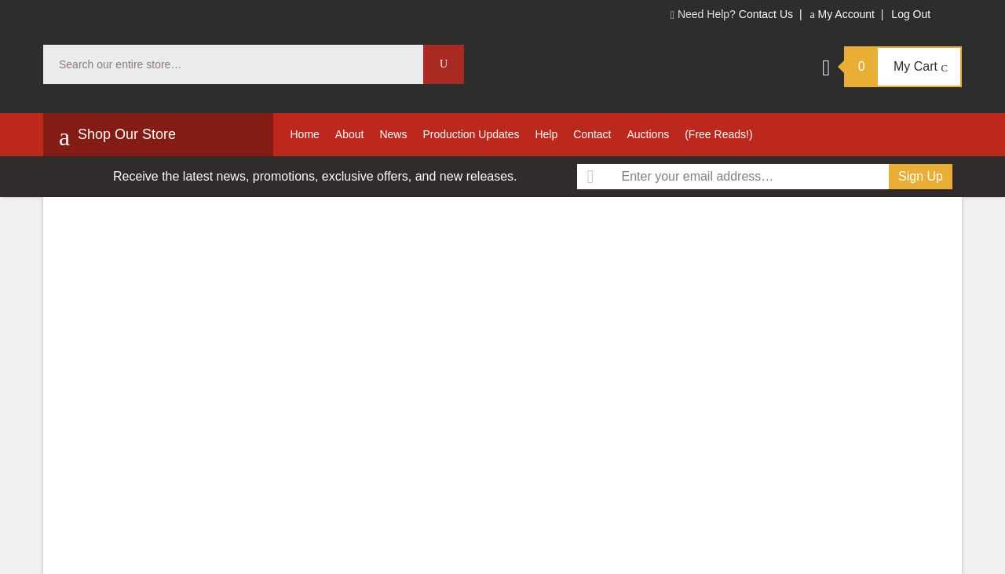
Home (305, 134)
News (393, 134)
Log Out (910, 14)
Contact (592, 134)
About (349, 134)
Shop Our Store (117, 136)
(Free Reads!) (718, 134)
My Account (841, 14)
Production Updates (470, 134)
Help (546, 134)
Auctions (648, 134)
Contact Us (766, 14)
